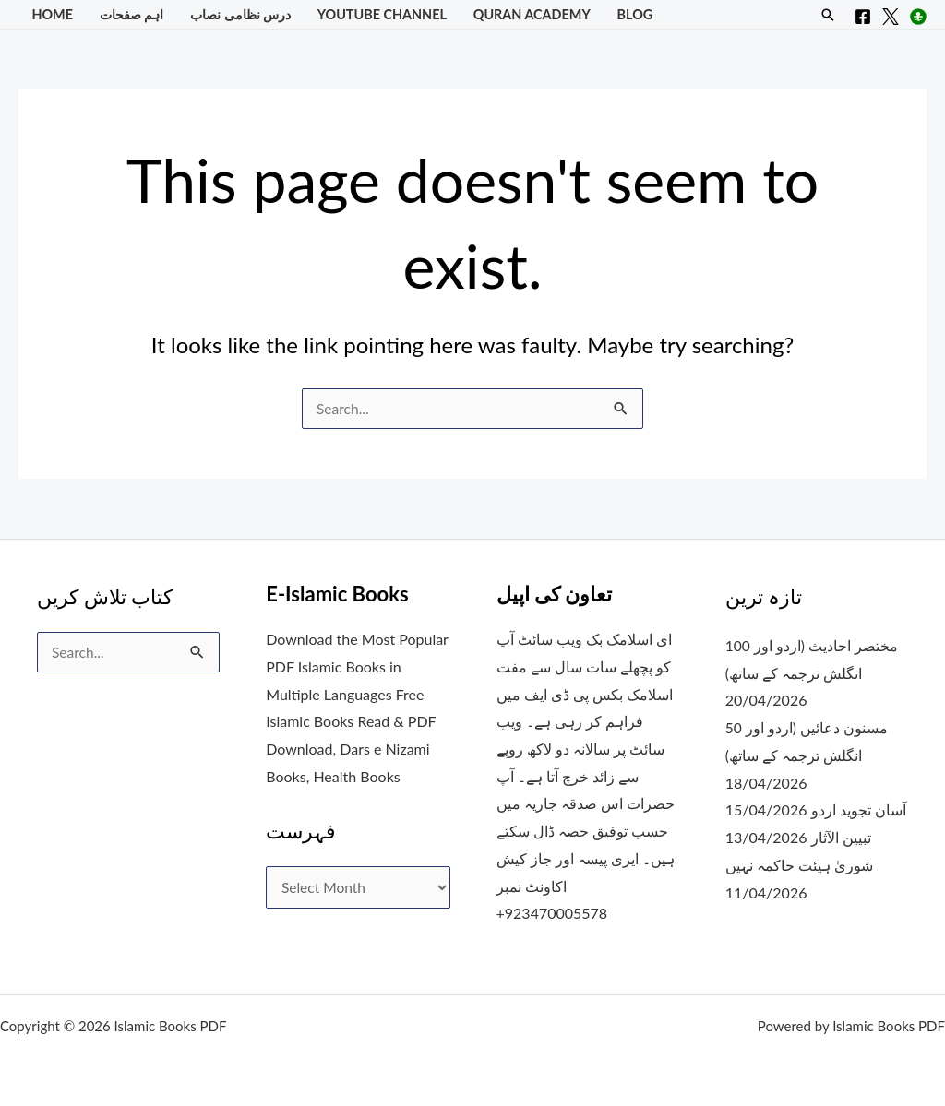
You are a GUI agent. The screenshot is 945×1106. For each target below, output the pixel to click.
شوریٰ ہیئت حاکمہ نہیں (801, 864)
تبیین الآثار (842, 837)
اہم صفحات (132, 14)
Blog (635, 14)
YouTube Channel (382, 14)
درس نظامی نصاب (240, 14)
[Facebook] (863, 16)
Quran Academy (532, 14)
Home (52, 14)
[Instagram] (918, 16)
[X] (890, 16)
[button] (827, 14)
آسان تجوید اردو (859, 809)
